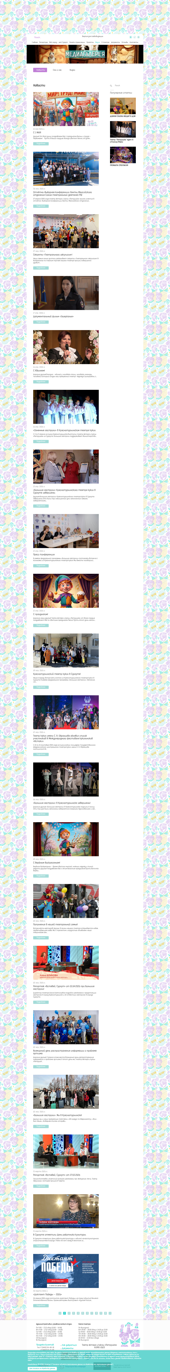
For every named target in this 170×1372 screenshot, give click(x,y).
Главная (35, 42)
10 (105, 1313)
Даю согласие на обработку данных (42, 1368)
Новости (40, 70)
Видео (72, 70)
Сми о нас (57, 70)
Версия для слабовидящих (92, 36)
